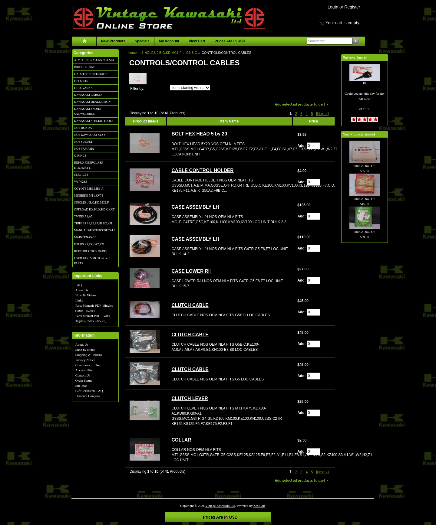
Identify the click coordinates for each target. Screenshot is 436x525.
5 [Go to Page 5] (312, 114)
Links (79, 300)
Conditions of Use (87, 365)
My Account (169, 41)
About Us (81, 290)
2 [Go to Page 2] (296, 114)
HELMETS (81, 81)
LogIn (333, 7)
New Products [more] (359, 134)
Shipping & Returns (88, 355)
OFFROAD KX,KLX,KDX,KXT (94, 209)
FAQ (78, 285)
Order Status (83, 380)
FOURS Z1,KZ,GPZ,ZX (89, 244)
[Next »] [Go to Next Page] (322, 114)
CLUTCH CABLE (189, 305)
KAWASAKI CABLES (88, 94)
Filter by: (137, 88)
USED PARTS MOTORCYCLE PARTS (93, 260)
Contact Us (82, 375)
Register (352, 7)
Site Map (81, 385)
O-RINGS (80, 155)
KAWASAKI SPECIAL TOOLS (94, 120)
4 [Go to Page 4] (307, 114)
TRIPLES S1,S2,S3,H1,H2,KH (93, 223)
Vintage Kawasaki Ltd (220, 505)
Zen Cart (259, 505)
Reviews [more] (355, 57)
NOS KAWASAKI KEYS (90, 134)
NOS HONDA (83, 127)
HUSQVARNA (83, 88)
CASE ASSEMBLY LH (195, 207)
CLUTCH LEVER (189, 398)
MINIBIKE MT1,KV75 (88, 195)
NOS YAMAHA (84, 148)
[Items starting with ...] (190, 87)
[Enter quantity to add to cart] (313, 145)
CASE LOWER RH (191, 271)
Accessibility (84, 370)
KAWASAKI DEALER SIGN (92, 101)
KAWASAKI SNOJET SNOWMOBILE (88, 111)
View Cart (197, 41)
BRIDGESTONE (84, 67)
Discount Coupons (87, 396)
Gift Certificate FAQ (89, 391)
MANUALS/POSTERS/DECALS (95, 230)
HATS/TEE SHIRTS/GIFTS (91, 74)
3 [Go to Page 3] (301, 114)
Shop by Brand (85, 349)
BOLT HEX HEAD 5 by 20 (199, 133)
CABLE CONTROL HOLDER (202, 170)
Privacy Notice (85, 360)
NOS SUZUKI (83, 141)
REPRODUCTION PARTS (90, 251)
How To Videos (85, 295)
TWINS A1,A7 (83, 216)
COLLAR (181, 439)
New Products (113, 41)
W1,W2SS (80, 181)
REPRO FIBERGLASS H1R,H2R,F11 (88, 165)
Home (132, 52)
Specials (142, 41)
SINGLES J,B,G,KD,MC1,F (91, 202)
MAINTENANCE (85, 237)
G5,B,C (191, 52)
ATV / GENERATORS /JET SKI (94, 60)
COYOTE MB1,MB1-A (89, 188)
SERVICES (81, 174)
